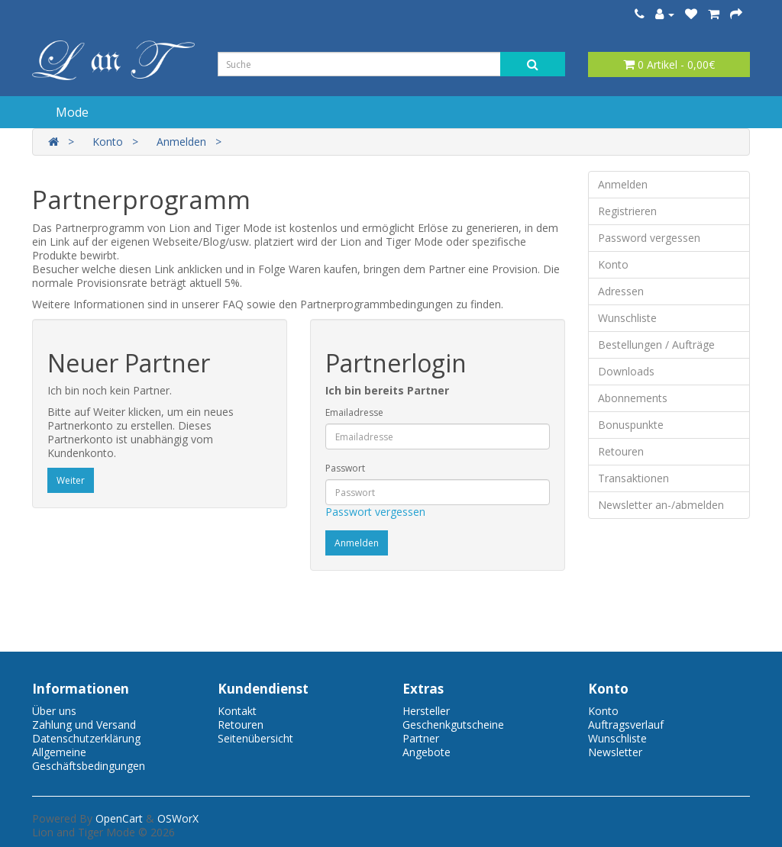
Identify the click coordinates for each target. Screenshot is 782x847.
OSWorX (178, 818)
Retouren (621, 451)
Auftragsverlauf (626, 724)
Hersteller (426, 711)
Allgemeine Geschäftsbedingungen (88, 759)
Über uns (54, 711)
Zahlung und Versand (84, 724)
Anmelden (181, 141)
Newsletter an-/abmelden (661, 505)
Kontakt (237, 711)
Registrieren (627, 211)
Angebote (426, 752)
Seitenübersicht (255, 738)
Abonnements (632, 398)
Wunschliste (627, 318)
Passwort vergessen (375, 511)
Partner (420, 738)
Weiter (71, 480)
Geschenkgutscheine (453, 724)
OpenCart (119, 818)
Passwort (345, 468)
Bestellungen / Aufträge (656, 344)
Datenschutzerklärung (86, 738)
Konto (107, 141)
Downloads (626, 371)
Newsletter (615, 752)
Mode (72, 112)
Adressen (621, 291)
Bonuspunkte (631, 424)
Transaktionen (633, 478)
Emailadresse (354, 412)
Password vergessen (649, 237)
